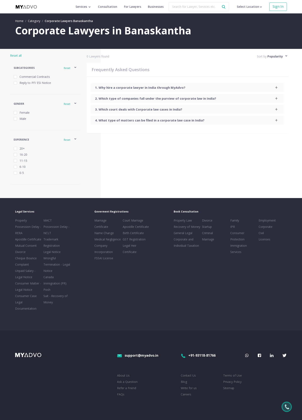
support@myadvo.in (137, 355)
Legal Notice (52, 252)
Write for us (189, 388)
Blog (184, 382)
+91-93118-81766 (198, 355)
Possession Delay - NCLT (56, 230)
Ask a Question (127, 382)
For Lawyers (132, 7)
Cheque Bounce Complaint (26, 261)
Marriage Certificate (101, 223)
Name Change (104, 233)
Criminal (207, 233)
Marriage (208, 239)
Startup (207, 227)
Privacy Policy (232, 382)
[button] (45, 68)
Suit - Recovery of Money (55, 299)
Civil (261, 233)
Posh (46, 290)
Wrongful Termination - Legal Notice (56, 264)
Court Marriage (133, 220)
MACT (47, 220)
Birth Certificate (133, 233)
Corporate (265, 227)
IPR (232, 227)
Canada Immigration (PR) (54, 280)
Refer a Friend (126, 388)
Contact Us (188, 375)
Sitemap (228, 388)
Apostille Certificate (28, 239)
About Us (123, 375)
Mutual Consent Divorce (26, 249)
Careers (186, 394)
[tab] (187, 87)
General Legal (183, 233)
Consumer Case (26, 296)
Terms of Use (232, 375)
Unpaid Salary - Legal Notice (25, 274)
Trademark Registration (51, 242)
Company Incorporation (103, 249)
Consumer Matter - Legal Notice (28, 286)
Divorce (207, 220)
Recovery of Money (187, 227)
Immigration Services (238, 249)
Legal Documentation (25, 305)
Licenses (264, 239)
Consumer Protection (237, 236)
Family (234, 220)
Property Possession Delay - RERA (28, 226)
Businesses (156, 7)
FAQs (120, 394)
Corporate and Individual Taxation (186, 242)
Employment (267, 220)
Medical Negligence (107, 239)
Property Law (183, 220)
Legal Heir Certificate (130, 249)
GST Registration (134, 239)
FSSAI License (103, 258)
